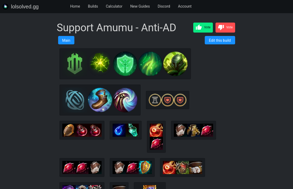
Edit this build (220, 40)
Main (66, 40)
